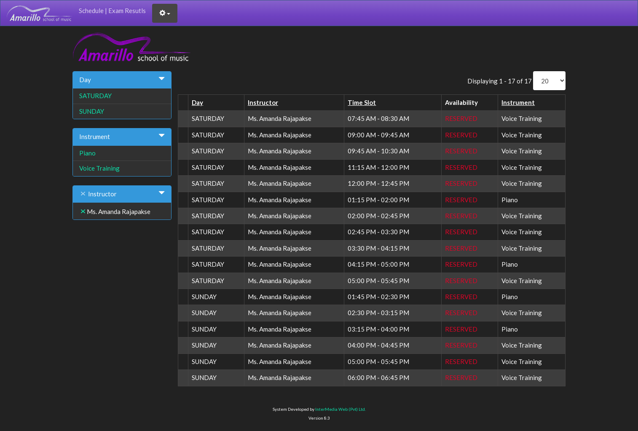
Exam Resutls (127, 10)
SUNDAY (91, 111)
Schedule (91, 10)
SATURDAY (95, 95)
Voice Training (99, 168)
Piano (87, 153)
